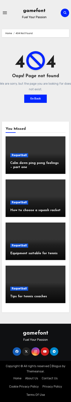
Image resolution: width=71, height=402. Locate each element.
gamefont (34, 10)
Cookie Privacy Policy (24, 386)
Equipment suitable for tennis (34, 253)
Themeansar (35, 371)
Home (17, 378)
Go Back (35, 98)
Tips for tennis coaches (28, 296)
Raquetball (19, 155)
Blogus (56, 366)
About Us (31, 378)
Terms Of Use (35, 395)
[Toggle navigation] (5, 12)
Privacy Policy (52, 386)
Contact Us (50, 378)
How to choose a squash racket (35, 210)
